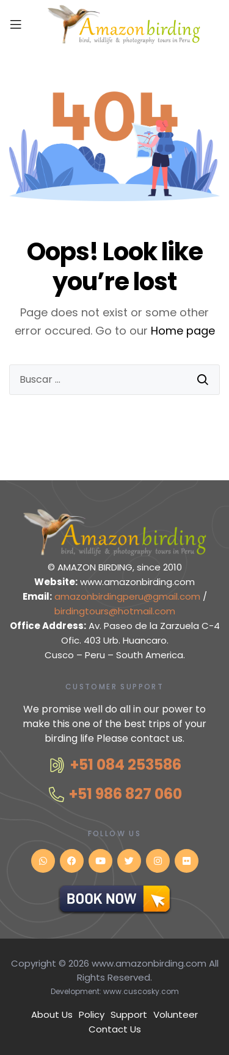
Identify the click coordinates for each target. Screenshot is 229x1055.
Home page (183, 330)
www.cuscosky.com (141, 991)
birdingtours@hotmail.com (114, 611)
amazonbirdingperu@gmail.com (128, 596)
